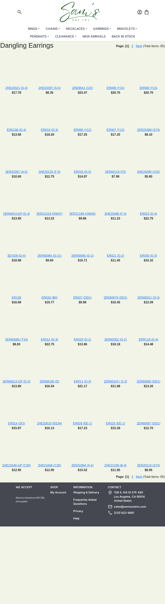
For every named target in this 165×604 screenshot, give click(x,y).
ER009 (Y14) (116, 88)
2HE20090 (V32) (148, 172)
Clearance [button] (64, 36)
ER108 (16, 297)
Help (76, 518)
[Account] (139, 12)
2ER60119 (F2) (115, 172)
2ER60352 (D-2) (115, 339)
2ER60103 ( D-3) (115, 381)
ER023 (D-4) (148, 213)
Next (139, 46)
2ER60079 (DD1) (115, 297)
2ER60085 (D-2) (82, 255)
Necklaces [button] (75, 29)
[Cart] (146, 12)
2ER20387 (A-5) (16, 172)
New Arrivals (94, 36)
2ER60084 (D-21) (49, 255)
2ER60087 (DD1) (148, 423)
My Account (58, 492)
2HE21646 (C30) (49, 465)
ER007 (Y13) (116, 130)
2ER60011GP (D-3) (16, 213)
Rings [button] (32, 29)
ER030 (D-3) (148, 255)
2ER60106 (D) (49, 381)
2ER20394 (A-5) (82, 465)
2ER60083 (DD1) (148, 381)
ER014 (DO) (16, 423)
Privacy (78, 511)
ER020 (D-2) (82, 339)
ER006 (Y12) (83, 130)
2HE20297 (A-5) (49, 88)
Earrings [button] (101, 29)
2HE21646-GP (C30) (16, 465)
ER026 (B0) (49, 297)
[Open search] (19, 12)
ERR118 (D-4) (148, 339)
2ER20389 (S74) (148, 130)
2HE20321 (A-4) (16, 88)
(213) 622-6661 (124, 512)
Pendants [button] (38, 36)
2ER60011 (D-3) (148, 297)
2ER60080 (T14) (16, 339)
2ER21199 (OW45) (82, 213)
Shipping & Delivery (86, 492)
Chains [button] (52, 29)
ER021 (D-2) (115, 255)
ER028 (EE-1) (82, 423)
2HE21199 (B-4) (115, 465)
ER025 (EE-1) (115, 423)
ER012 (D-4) (49, 339)
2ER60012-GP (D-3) (17, 381)
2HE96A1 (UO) (82, 88)
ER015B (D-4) (16, 130)
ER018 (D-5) (82, 172)
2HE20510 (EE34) (49, 423)
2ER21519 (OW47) (49, 213)
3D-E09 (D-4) (16, 255)
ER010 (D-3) (49, 130)
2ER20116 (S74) (148, 465)
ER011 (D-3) (82, 381)
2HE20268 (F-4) (116, 213)
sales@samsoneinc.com (130, 506)
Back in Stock (123, 36)
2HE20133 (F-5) (50, 172)
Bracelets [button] (126, 29)
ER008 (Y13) (149, 88)
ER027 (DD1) (82, 297)
